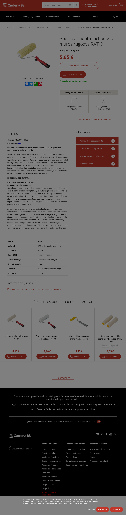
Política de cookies (80, 503)
